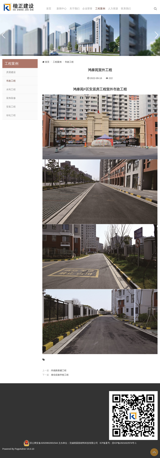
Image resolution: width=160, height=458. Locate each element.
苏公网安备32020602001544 (44, 443)
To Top (154, 452)
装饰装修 (11, 98)
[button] (80, 52)
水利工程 (11, 89)
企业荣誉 (87, 8)
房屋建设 (11, 72)
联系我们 (126, 8)
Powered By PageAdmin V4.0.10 (18, 449)
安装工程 (11, 106)
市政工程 (11, 81)
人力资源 (113, 8)
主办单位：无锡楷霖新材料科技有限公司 (78, 443)
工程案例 (100, 8)
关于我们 (75, 8)
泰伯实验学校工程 (60, 375)
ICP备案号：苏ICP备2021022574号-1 (118, 443)
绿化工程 (11, 115)
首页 (48, 8)
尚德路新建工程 (58, 370)
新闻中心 (62, 8)
